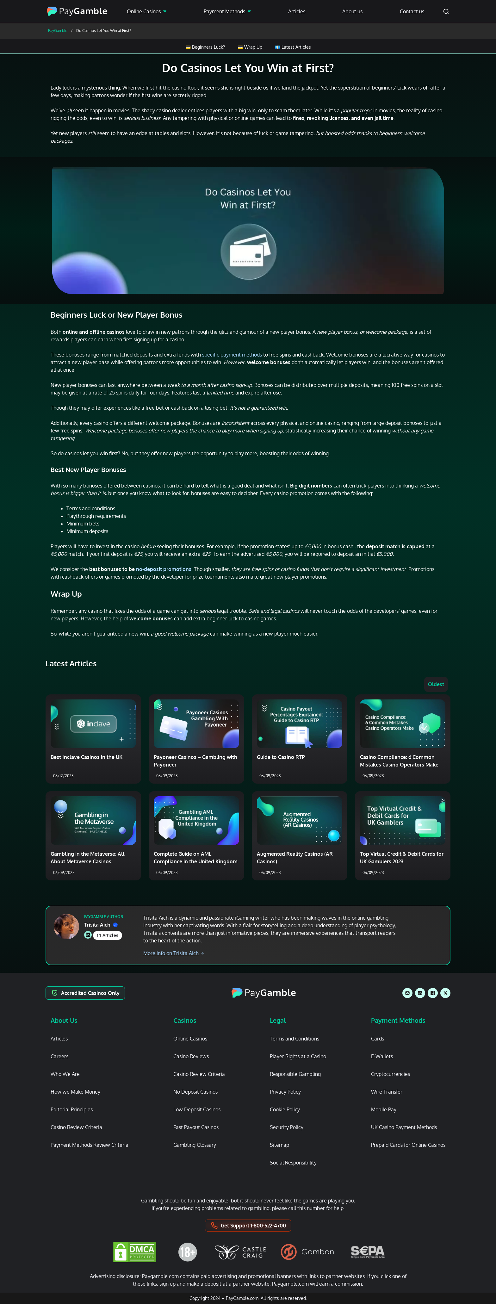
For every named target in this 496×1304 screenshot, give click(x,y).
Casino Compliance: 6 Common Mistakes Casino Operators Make (399, 761)
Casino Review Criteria (76, 1127)
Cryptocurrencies (390, 1074)
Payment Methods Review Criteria (89, 1145)
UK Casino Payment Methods (404, 1127)
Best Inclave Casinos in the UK (87, 757)
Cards (377, 1038)
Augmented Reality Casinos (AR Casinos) (295, 858)
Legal (278, 1020)
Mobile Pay (383, 1109)
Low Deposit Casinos (196, 1109)
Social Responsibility (293, 1162)
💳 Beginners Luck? (205, 47)
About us (352, 11)
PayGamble (57, 30)
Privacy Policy (285, 1092)
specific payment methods (232, 354)
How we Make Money (75, 1092)
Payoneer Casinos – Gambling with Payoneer (195, 761)
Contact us (412, 11)
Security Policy (286, 1127)
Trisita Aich (101, 925)
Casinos (184, 1020)
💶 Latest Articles (293, 47)
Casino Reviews (191, 1056)
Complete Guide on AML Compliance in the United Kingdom (196, 858)
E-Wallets (382, 1056)
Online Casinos (144, 11)
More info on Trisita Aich (173, 953)
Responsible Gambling (295, 1074)
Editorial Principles (72, 1109)
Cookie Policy (285, 1109)
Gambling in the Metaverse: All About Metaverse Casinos (87, 858)
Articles (296, 11)
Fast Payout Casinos (196, 1127)
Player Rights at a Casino (298, 1056)
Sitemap (279, 1145)
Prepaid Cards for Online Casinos (408, 1145)
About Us (64, 1020)
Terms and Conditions (294, 1038)
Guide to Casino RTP (281, 757)
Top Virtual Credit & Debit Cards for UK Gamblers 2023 (401, 858)
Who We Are (65, 1074)
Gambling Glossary (194, 1145)
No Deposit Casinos (195, 1092)
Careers (59, 1056)
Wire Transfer (386, 1092)
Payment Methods (224, 11)
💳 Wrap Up (250, 47)
